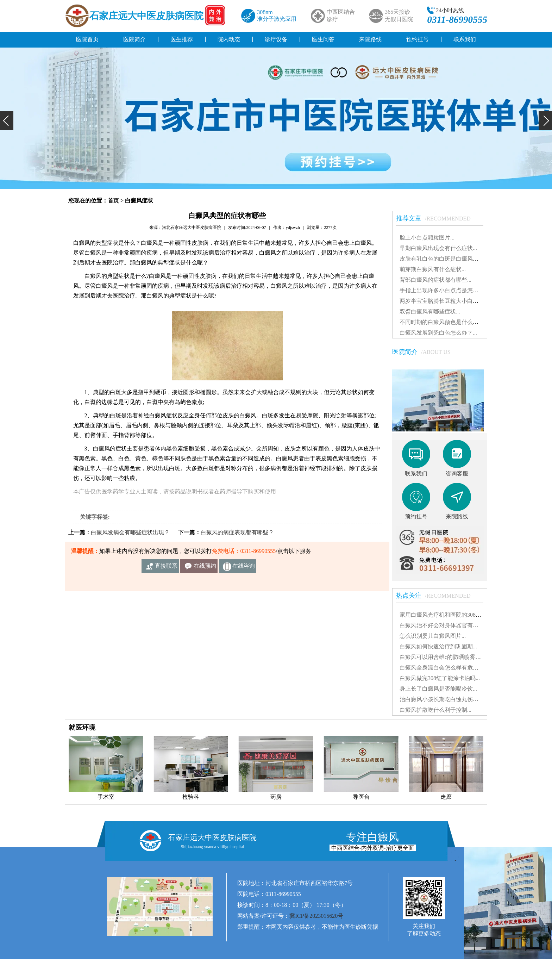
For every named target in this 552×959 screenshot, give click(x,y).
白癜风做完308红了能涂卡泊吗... (440, 678)
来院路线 (370, 39)
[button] (6, 120)
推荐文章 (437, 218)
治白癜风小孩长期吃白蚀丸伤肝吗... (444, 699)
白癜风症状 (139, 201)
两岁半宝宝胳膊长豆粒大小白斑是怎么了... (452, 301)
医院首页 (87, 39)
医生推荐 (181, 39)
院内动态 (229, 39)
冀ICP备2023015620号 (316, 916)
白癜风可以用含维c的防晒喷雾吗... (442, 657)
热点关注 (437, 595)
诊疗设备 (276, 39)
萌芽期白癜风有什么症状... (433, 269)
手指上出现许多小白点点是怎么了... (444, 290)
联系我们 (464, 39)
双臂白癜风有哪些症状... (430, 312)
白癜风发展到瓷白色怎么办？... (438, 333)
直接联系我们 (166, 568)
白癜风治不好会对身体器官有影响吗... (447, 625)
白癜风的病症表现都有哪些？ (237, 532)
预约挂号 (417, 39)
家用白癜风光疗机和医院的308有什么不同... (454, 615)
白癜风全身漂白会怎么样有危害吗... (444, 668)
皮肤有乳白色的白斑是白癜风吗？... (444, 259)
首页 (113, 201)
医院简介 (134, 39)
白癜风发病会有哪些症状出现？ (130, 532)
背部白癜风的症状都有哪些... (435, 280)
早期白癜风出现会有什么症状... (438, 248)
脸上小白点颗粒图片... (427, 238)
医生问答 (323, 39)
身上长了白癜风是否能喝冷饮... (438, 689)
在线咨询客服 (243, 568)
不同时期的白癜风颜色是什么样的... (444, 322)
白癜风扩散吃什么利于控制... (435, 710)
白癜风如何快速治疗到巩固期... (438, 646)
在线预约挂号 (205, 568)
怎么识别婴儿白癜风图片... (433, 636)
